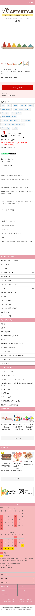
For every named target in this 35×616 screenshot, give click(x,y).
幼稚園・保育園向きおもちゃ (8, 116)
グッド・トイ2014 (16, 113)
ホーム (3, 69)
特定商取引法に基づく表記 (8, 95)
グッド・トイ (4, 113)
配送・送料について (21, 599)
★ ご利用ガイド (5, 393)
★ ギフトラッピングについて (9, 389)
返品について (5, 93)
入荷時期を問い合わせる (7, 165)
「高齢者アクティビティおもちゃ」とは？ (13, 379)
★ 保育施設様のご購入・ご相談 (10, 401)
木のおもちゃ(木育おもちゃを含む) (10, 120)
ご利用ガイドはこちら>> (8, 147)
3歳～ (2, 105)
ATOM (30, 601)
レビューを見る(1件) (6, 159)
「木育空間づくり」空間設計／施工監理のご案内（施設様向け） (17, 384)
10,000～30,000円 (6, 109)
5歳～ (9, 105)
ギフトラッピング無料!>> (8, 140)
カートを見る (21, 590)
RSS (28, 601)
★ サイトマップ (5, 397)
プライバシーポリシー (20, 601)
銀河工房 (15, 128)
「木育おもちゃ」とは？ (8, 375)
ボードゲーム (13, 69)
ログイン (3, 590)
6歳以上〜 (23, 105)
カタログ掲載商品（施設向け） (22, 109)
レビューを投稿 (5, 161)
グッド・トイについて (7, 371)
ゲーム (7, 69)
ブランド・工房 (5, 128)
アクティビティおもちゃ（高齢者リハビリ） (12, 124)
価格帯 (30, 105)
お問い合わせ (4, 594)
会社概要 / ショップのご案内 (9, 405)
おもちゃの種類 (26, 120)
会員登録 (20, 586)
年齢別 (15, 105)
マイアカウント (4, 586)
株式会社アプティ (10, 607)
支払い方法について (11, 599)
